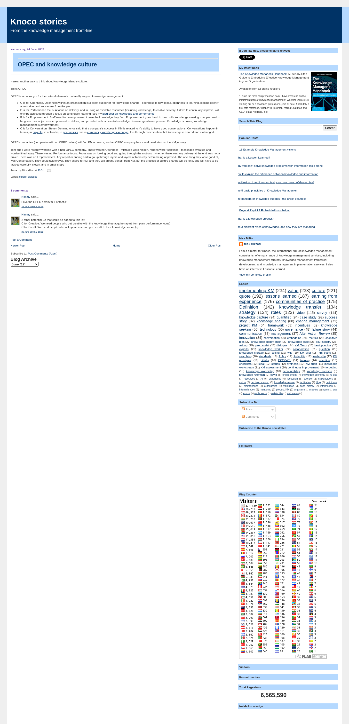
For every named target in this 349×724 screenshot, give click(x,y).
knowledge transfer (300, 307)
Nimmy (26, 196)
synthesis (293, 363)
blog (318, 382)
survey (322, 313)
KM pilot (305, 352)
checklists (245, 363)
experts (243, 348)
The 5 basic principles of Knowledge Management (267, 190)
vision (242, 382)
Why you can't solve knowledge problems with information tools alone (279, 165)
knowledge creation (319, 371)
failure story (321, 329)
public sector (260, 393)
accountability (291, 371)
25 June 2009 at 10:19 (33, 206)
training (304, 360)
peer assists (70, 132)
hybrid (326, 390)
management (281, 333)
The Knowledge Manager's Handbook (262, 73)
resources (249, 378)
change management (312, 321)
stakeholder (277, 393)
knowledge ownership (260, 371)
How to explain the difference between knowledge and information (277, 173)
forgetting (331, 367)
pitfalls (265, 360)
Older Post (214, 245)
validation (288, 385)
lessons (246, 393)
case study (308, 317)
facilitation (305, 382)
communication (250, 333)
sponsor (308, 378)
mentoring (265, 389)
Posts (247, 409)
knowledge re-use (284, 382)
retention (324, 360)
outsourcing (270, 385)
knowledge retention (252, 374)
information (326, 385)
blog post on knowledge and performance (128, 113)
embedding (294, 337)
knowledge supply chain (266, 341)
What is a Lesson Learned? (253, 157)
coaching (313, 390)
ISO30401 (284, 360)
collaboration (301, 348)
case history (307, 385)
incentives (302, 325)
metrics (313, 337)
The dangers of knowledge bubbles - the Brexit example (271, 198)
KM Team (301, 345)
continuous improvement (303, 367)
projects (37, 132)
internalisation (247, 389)
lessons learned (280, 296)
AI (262, 378)
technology (268, 329)
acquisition (299, 390)
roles (276, 312)
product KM (282, 389)
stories (275, 363)
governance (294, 329)
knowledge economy (313, 374)
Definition (248, 307)
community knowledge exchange (107, 132)
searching (245, 356)
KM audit (311, 363)
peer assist (262, 345)
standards (265, 356)
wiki (289, 352)
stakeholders (325, 378)
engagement (289, 374)
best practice (323, 345)
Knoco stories (38, 21)
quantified (284, 317)
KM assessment (271, 367)
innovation (247, 338)
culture (22, 176)
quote (245, 296)
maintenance (251, 385)
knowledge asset (298, 341)
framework (276, 325)
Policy (282, 356)
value (293, 290)
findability (299, 356)
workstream (293, 393)
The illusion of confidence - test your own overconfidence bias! (275, 182)
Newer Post (18, 245)
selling (276, 352)
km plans (325, 352)
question (324, 348)
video (301, 313)
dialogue (32, 176)
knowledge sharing (271, 321)
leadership (319, 356)
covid (273, 374)
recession (292, 378)
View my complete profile (255, 274)
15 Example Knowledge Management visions (288, 148)
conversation (272, 337)
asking (243, 345)
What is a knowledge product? (255, 218)
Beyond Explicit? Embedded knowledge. (288, 209)
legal (262, 363)
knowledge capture (253, 317)
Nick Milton (252, 244)
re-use (333, 374)
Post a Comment (21, 239)
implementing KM (256, 290)
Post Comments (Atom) (42, 253)
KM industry (323, 341)
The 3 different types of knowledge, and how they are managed (275, 226)
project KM (248, 325)
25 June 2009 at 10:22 (33, 232)
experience (275, 378)
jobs (335, 390)
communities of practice (300, 301)
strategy (247, 312)
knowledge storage (251, 352)
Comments (250, 416)
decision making (260, 382)
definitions (331, 382)
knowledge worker (271, 348)
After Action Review (315, 333)
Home (116, 245)
